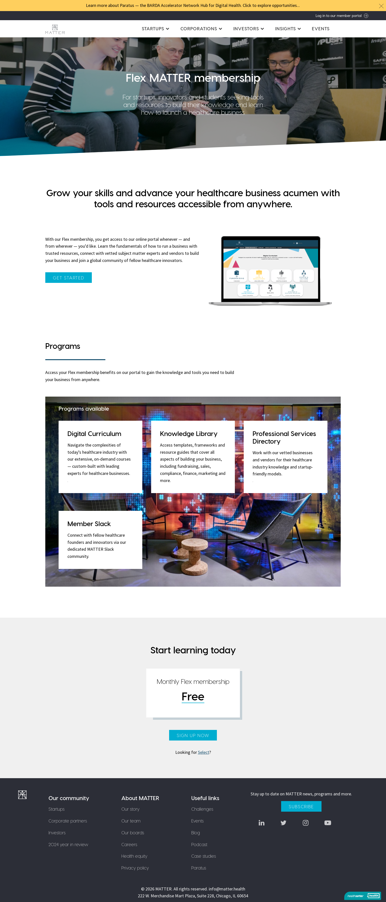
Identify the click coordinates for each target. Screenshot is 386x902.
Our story (131, 808)
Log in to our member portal (342, 15)
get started (68, 277)
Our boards (133, 832)
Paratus (198, 867)
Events (321, 28)
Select (203, 752)
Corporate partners (67, 820)
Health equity (135, 856)
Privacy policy (135, 867)
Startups (56, 808)
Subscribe (301, 806)
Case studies (203, 856)
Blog (195, 832)
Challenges (202, 808)
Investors (56, 832)
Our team (131, 820)
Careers (129, 844)
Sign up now (193, 735)
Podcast (199, 844)
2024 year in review (68, 844)
